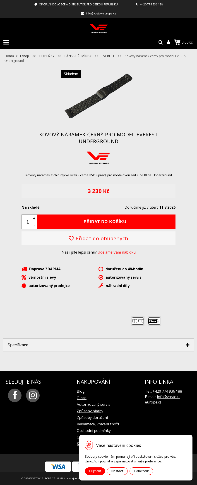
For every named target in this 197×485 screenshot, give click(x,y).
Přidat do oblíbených (98, 238)
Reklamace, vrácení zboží (98, 424)
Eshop (24, 56)
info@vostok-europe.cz (101, 13)
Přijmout (95, 471)
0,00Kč (183, 42)
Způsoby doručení (92, 417)
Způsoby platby (90, 410)
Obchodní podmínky (94, 430)
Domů (9, 56)
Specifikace (17, 345)
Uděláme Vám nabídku (117, 252)
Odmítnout (141, 471)
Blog (81, 391)
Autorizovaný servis (93, 404)
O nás (81, 397)
